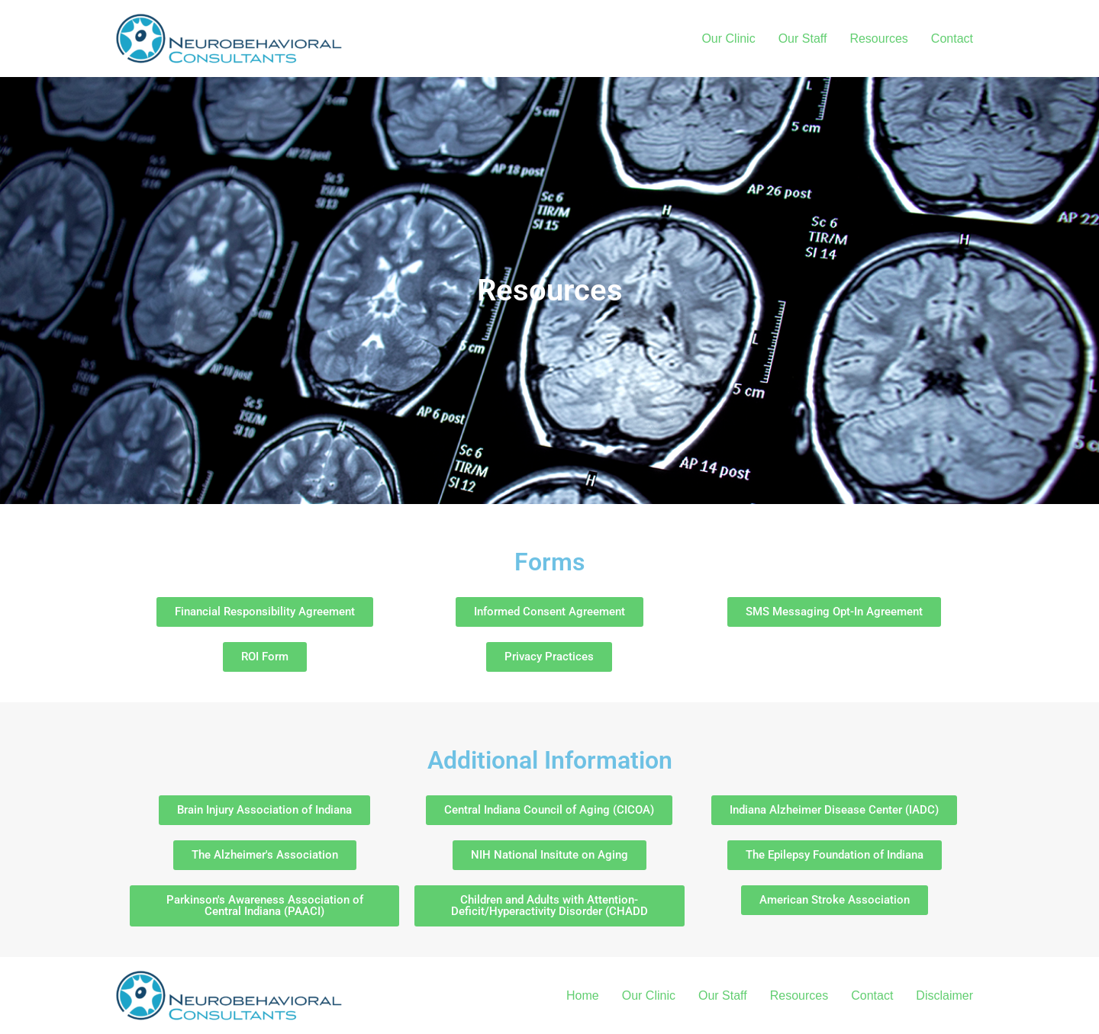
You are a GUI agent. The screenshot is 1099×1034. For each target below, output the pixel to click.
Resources (878, 38)
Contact (952, 38)
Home (582, 995)
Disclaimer (944, 995)
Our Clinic (728, 38)
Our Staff (802, 38)
